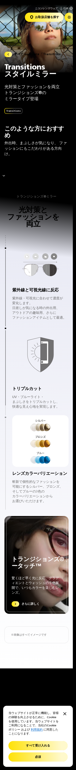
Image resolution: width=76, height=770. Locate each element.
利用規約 (37, 729)
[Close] (65, 714)
